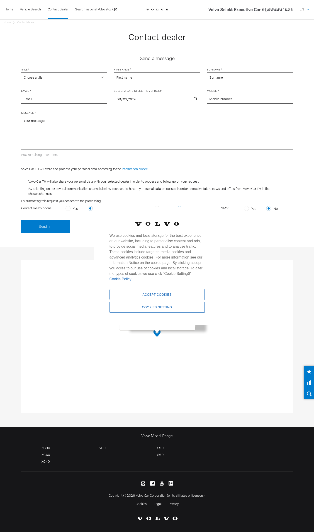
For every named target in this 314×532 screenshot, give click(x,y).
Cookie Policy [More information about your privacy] (120, 279)
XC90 (45, 448)
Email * (26, 90)
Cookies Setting (157, 307)
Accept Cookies (156, 294)
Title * (25, 69)
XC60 (45, 454)
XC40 (45, 461)
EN (304, 6)
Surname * (214, 69)
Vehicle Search (30, 9)
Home (9, 9)
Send (45, 227)
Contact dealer (58, 9)
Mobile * (213, 90)
